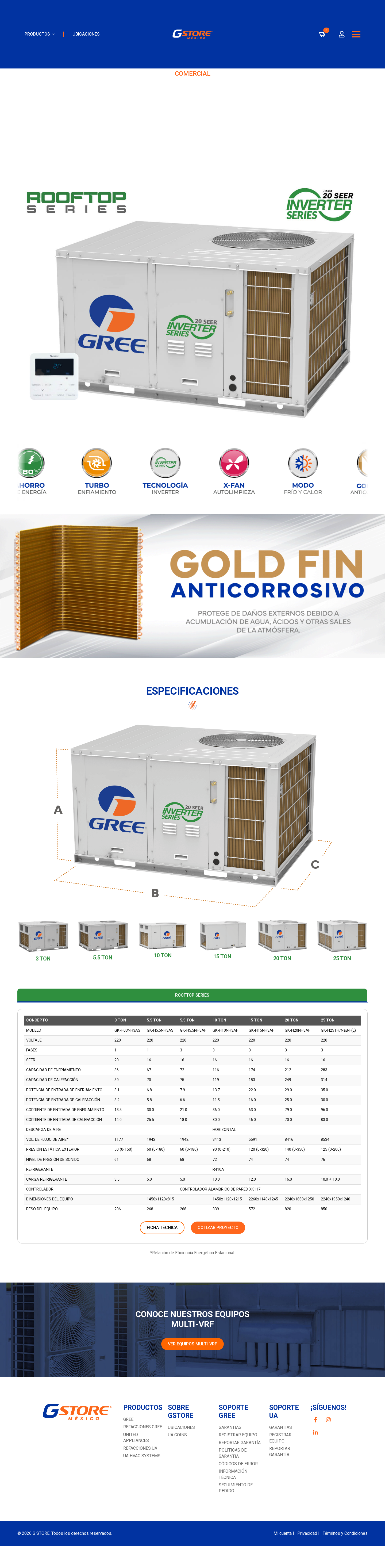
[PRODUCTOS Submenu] (52, 38)
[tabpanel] (192, 1126)
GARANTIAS (230, 1427)
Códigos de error (238, 1463)
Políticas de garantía (233, 1453)
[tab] (192, 995)
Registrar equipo (238, 1434)
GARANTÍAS (280, 1427)
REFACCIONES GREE (142, 1426)
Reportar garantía (240, 1442)
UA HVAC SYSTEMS (141, 1455)
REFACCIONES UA (140, 1448)
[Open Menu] (356, 39)
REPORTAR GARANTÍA (279, 1451)
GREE (128, 1419)
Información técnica (233, 1474)
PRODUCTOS (37, 38)
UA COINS (177, 1434)
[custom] (315, 1420)
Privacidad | (308, 1533)
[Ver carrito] (322, 39)
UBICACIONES (86, 38)
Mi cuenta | (284, 1533)
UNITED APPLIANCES (136, 1437)
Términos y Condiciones (345, 1533)
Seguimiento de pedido (236, 1487)
